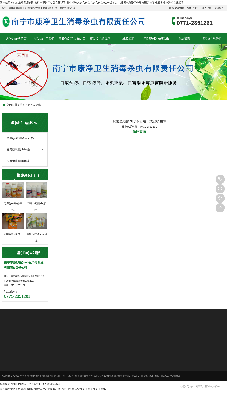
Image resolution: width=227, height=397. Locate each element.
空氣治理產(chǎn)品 (18, 160)
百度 (189, 8)
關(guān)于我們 (44, 38)
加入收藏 (206, 8)
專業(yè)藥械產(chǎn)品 (20, 138)
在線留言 (219, 8)
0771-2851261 (220, 179)
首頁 (22, 104)
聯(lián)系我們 (212, 38)
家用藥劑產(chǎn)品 (18, 149)
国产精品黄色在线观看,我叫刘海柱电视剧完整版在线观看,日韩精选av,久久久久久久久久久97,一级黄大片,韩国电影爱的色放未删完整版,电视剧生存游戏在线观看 (92, 2)
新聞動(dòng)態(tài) (156, 38)
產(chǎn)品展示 (100, 38)
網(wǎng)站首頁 (16, 38)
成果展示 (128, 38)
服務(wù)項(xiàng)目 (72, 38)
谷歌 (195, 8)
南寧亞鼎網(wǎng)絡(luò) (208, 386)
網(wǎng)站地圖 (177, 8)
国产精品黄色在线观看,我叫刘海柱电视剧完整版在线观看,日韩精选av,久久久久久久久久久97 (53, 389)
